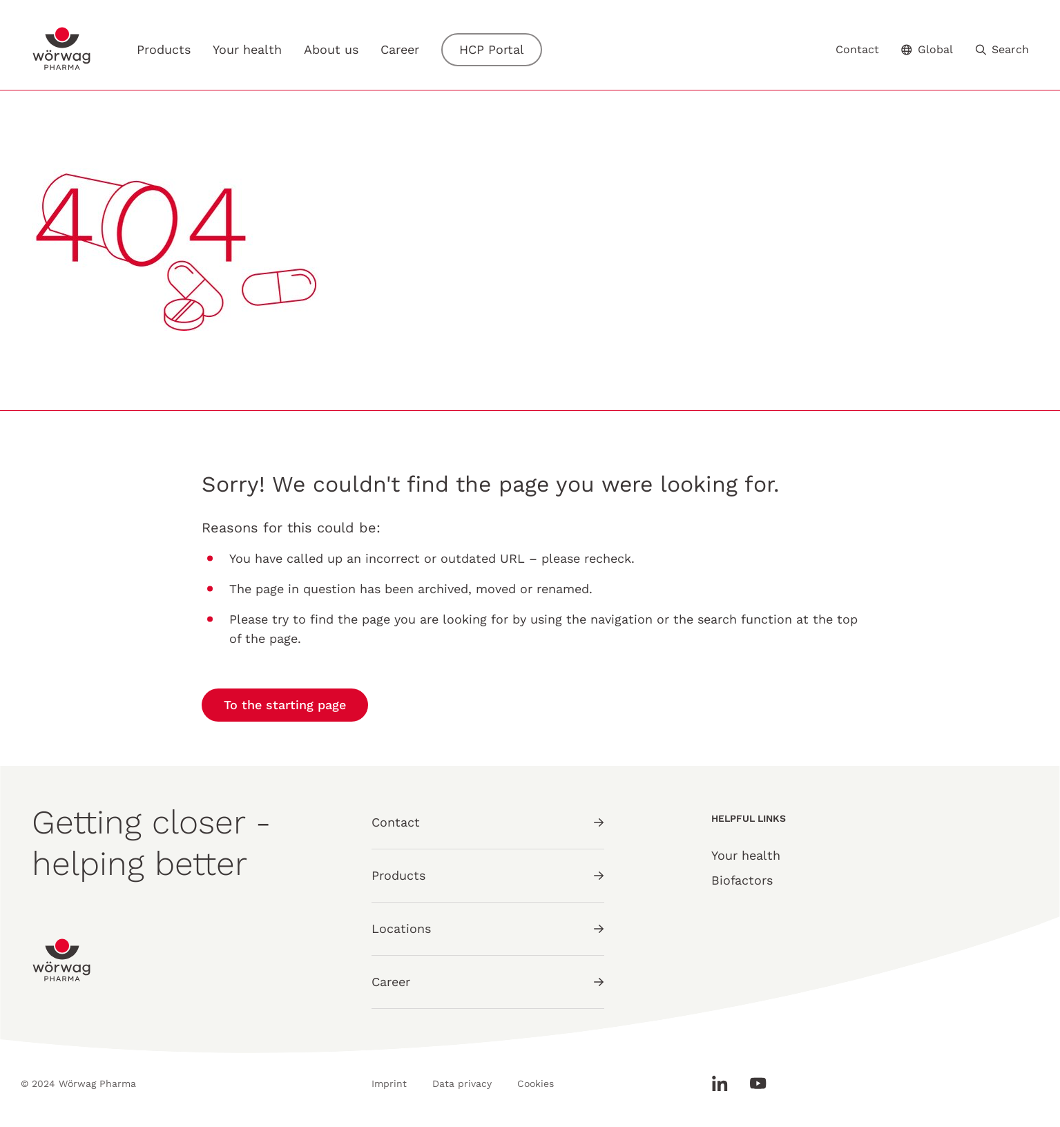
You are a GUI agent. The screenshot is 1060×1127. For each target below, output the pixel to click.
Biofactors (742, 880)
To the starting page (285, 704)
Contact (857, 49)
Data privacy (462, 1083)
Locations (488, 928)
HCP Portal (491, 49)
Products (164, 49)
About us (331, 49)
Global (927, 49)
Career (399, 50)
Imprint (389, 1083)
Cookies (535, 1083)
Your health (247, 50)
